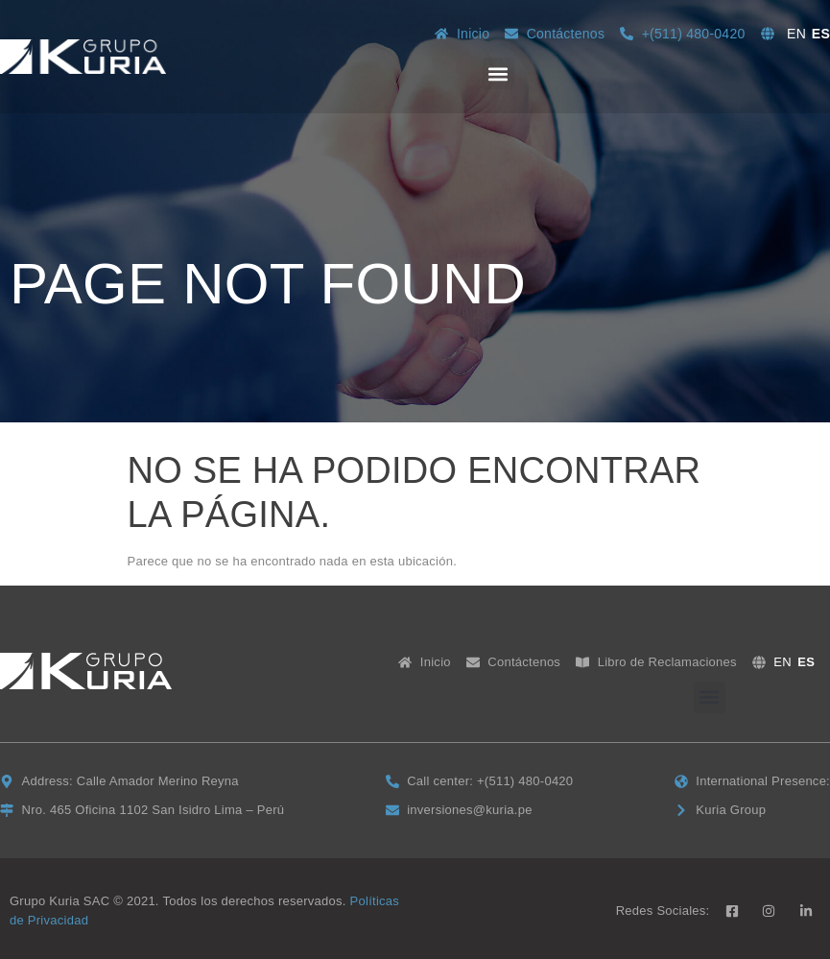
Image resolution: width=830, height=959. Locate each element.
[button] (498, 73)
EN (796, 33)
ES (821, 33)
